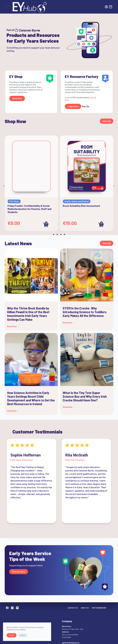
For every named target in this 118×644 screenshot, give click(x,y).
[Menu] (7, 6)
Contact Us (73, 608)
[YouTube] (17, 607)
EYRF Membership (99, 608)
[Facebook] (7, 607)
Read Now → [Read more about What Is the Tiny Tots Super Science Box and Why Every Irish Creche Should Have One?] (69, 407)
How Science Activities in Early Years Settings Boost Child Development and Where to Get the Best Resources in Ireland (31, 398)
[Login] (106, 6)
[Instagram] (12, 607)
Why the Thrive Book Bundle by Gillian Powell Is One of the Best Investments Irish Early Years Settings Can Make (28, 313)
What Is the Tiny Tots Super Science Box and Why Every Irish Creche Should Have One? (85, 396)
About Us (85, 608)
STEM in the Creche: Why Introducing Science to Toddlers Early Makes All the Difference (84, 311)
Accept (11, 635)
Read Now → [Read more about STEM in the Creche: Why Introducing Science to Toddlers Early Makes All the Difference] (69, 322)
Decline (22, 635)
